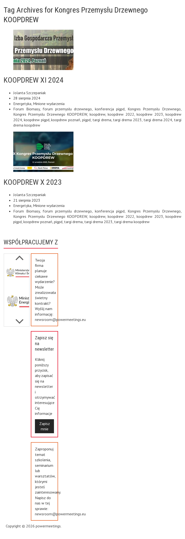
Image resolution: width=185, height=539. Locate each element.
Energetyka (22, 103)
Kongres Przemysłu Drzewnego (154, 108)
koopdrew (97, 114)
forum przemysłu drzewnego (67, 108)
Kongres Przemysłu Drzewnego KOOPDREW (50, 114)
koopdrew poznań (65, 119)
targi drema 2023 (127, 119)
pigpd (86, 119)
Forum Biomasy (26, 108)
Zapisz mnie (44, 426)
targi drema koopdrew (132, 221)
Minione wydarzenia (49, 103)
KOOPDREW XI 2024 (34, 80)
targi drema (101, 119)
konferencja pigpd (110, 108)
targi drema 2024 (158, 119)
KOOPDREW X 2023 (33, 182)
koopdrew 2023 (150, 114)
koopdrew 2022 (121, 114)
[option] (16, 276)
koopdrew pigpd (36, 119)
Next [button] (19, 255)
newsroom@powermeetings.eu (60, 319)
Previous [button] (19, 319)
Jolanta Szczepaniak (29, 92)
